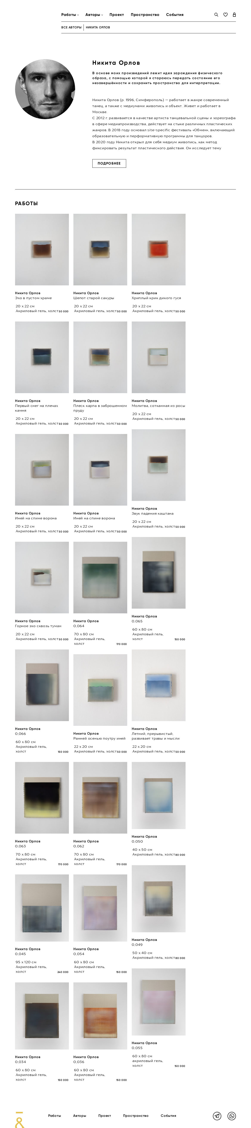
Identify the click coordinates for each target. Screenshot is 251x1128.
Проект (117, 14)
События (174, 14)
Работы (54, 1116)
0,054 (78, 954)
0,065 (137, 621)
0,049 (137, 944)
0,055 (137, 1048)
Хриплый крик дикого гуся (156, 298)
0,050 (137, 841)
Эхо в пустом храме (33, 298)
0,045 (20, 954)
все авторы (71, 27)
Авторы (79, 1116)
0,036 (78, 1062)
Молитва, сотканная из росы (158, 405)
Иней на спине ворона (36, 518)
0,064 (78, 626)
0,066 (20, 733)
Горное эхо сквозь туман (38, 626)
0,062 (78, 846)
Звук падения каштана (153, 513)
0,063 (20, 846)
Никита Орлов (27, 293)
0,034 (20, 1062)
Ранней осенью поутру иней (99, 738)
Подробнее (109, 163)
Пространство (145, 14)
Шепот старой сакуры (93, 298)
